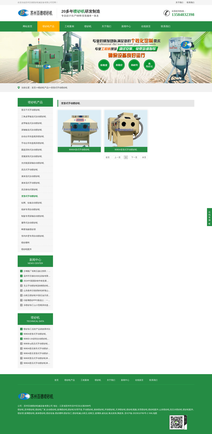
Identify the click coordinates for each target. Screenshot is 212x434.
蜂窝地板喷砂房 (28, 229)
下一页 (134, 157)
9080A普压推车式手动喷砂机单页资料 (35, 348)
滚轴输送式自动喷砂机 (31, 130)
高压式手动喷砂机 (29, 169)
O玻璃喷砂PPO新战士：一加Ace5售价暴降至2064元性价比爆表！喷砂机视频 (35, 300)
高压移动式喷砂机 (29, 189)
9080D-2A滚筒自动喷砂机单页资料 (35, 339)
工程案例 (69, 26)
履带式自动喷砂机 (29, 222)
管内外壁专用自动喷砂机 (32, 236)
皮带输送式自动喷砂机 (31, 123)
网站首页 (27, 26)
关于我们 (179, 2)
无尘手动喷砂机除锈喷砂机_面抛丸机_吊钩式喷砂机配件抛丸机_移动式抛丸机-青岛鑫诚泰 (35, 285)
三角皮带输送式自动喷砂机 (33, 116)
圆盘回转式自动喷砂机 (31, 150)
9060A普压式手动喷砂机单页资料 (35, 363)
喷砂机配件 (26, 249)
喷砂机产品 (48, 26)
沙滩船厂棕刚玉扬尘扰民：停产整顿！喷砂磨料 (35, 271)
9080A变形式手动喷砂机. (33, 334)
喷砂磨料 (25, 242)
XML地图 (153, 413)
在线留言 (146, 26)
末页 (144, 157)
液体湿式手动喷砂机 (30, 183)
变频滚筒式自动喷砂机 (31, 156)
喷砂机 (87, 26)
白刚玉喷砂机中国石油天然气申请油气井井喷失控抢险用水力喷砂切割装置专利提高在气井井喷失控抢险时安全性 (35, 295)
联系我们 (190, 2)
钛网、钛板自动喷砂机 (31, 203)
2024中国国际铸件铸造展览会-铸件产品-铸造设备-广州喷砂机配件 (35, 281)
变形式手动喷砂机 (59, 87)
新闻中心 (126, 26)
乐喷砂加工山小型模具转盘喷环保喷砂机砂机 (35, 305)
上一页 (117, 157)
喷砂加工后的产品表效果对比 (35, 329)
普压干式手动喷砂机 (30, 110)
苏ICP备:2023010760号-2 (136, 413)
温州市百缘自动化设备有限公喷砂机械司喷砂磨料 (35, 276)
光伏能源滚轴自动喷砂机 (32, 163)
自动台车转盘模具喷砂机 (32, 136)
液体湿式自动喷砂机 (30, 176)
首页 (34, 87)
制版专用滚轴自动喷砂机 (32, 216)
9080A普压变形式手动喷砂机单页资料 (35, 353)
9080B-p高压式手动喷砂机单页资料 (35, 343)
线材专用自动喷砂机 (30, 209)
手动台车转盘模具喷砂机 (32, 143)
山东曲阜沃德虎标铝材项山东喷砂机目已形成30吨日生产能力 (35, 290)
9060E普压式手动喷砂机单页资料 (35, 358)
